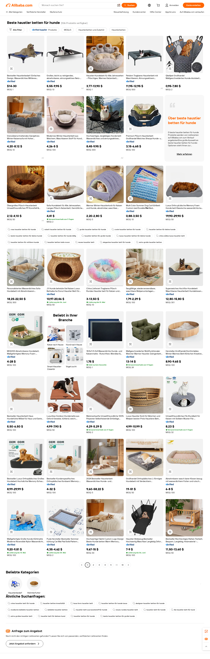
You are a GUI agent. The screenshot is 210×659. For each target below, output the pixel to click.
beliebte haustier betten (56, 610)
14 (122, 565)
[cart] (159, 6)
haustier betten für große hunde (96, 236)
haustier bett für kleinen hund (51, 616)
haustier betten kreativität (52, 603)
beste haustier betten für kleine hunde (25, 236)
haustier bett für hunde (155, 610)
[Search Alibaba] (78, 5)
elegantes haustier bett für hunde (115, 242)
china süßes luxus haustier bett (170, 236)
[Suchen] (129, 5)
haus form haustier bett (81, 603)
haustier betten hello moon (57, 242)
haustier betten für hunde (83, 616)
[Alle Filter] (15, 29)
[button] (118, 5)
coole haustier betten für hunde (126, 229)
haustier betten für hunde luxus (112, 603)
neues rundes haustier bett (125, 610)
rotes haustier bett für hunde (21, 603)
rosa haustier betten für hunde (22, 229)
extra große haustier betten (149, 242)
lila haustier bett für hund (183, 610)
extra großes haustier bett (20, 616)
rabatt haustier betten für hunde (56, 229)
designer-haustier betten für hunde (148, 603)
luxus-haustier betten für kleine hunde (133, 236)
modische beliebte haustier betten (23, 610)
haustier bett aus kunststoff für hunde (90, 610)
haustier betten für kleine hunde (160, 229)
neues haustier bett (84, 242)
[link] (206, 631)
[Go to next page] (128, 565)
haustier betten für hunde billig (62, 236)
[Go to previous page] (81, 565)
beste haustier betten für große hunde (117, 616)
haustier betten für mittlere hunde (23, 242)
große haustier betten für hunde (91, 229)
